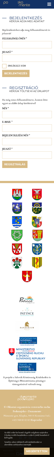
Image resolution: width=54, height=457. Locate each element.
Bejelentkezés (15, 73)
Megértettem (37, 451)
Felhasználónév (14, 38)
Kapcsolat (36, 420)
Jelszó (7, 52)
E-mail (7, 122)
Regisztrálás (14, 164)
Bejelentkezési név (16, 135)
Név (5, 108)
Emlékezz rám (17, 65)
